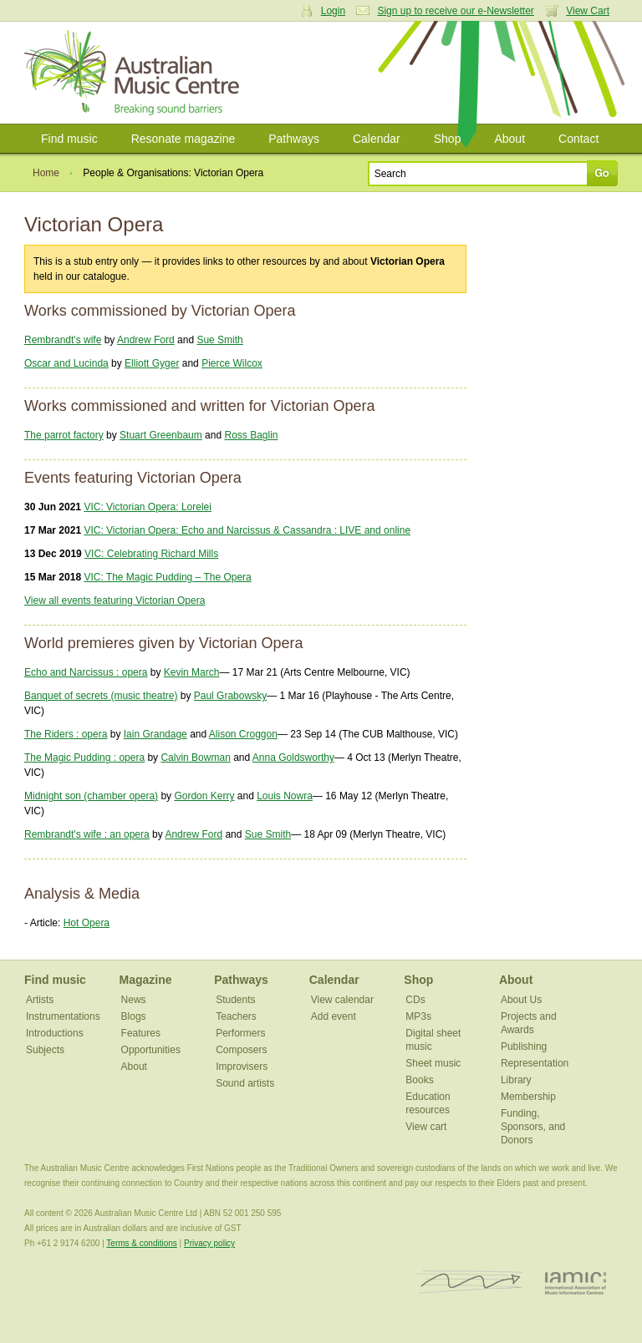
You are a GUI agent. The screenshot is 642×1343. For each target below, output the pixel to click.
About (509, 138)
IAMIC (575, 1282)
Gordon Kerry (204, 796)
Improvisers (242, 1066)
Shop (447, 138)
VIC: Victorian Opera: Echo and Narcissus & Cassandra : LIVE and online (247, 530)
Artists (40, 1000)
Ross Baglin (251, 435)
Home (46, 173)
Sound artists (245, 1083)
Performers (240, 1033)
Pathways (293, 138)
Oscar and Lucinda (66, 363)
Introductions (55, 1033)
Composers (241, 1050)
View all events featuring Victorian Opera (114, 600)
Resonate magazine (183, 138)
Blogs (133, 1016)
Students (235, 1000)
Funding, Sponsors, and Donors (533, 1126)
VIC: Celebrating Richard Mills (151, 554)
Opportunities (151, 1050)
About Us (521, 1000)
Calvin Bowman (195, 757)
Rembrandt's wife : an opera (87, 834)
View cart (425, 1127)
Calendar (376, 138)
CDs (415, 1000)
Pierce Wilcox (231, 363)
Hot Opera (87, 923)
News (133, 1000)
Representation (534, 1063)
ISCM (470, 1282)
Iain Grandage (155, 734)
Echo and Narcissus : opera (85, 672)
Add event (333, 1016)
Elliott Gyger (152, 363)
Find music (69, 138)
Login (333, 11)
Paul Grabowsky (230, 696)
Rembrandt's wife (62, 340)
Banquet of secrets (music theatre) (100, 696)
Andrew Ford (146, 340)
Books (419, 1080)
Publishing (524, 1046)
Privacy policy (209, 1243)
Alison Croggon (243, 734)
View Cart (587, 11)
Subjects (45, 1050)
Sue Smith (219, 340)
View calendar (342, 1000)
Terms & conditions (141, 1243)
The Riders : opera (65, 734)
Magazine (146, 979)
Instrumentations (63, 1016)
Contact (578, 138)
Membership (528, 1096)
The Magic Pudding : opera (84, 757)
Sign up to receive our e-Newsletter (455, 11)
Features (140, 1033)
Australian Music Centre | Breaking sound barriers (135, 72)
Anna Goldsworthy (293, 757)
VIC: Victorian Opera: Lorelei (147, 507)
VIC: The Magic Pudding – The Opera (167, 577)
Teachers (236, 1016)
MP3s (418, 1016)
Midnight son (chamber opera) (91, 796)
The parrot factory (64, 435)
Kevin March (192, 672)
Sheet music (433, 1063)
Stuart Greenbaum (161, 435)
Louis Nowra (285, 796)
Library (516, 1080)
